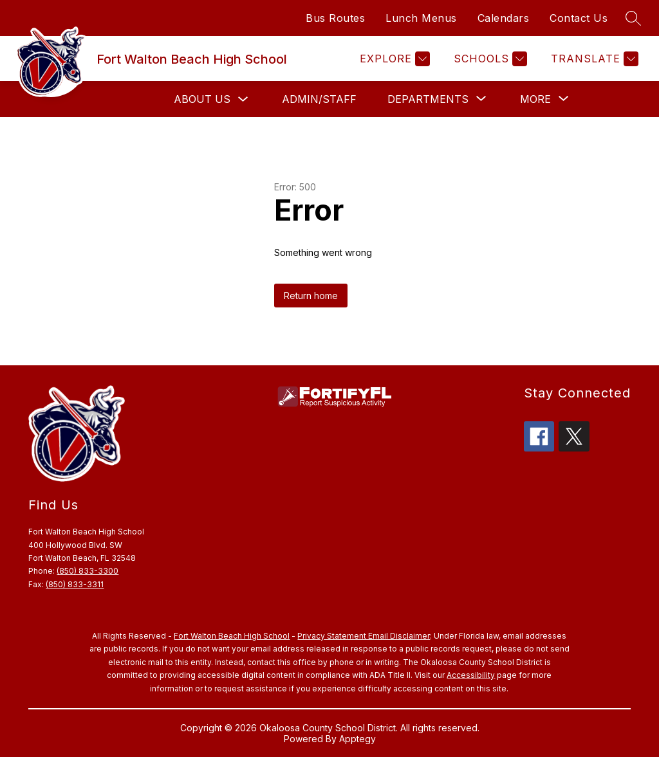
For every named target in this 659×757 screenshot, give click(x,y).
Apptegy (357, 738)
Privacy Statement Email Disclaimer (363, 636)
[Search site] (633, 18)
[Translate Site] (593, 59)
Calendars (504, 18)
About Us (202, 99)
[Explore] (393, 59)
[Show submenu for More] (535, 99)
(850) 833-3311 (75, 584)
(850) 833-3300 (87, 571)
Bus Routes (335, 18)
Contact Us (579, 18)
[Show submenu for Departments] (428, 99)
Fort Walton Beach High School (232, 636)
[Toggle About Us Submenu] (243, 99)
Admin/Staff (319, 99)
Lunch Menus (421, 18)
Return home (311, 295)
